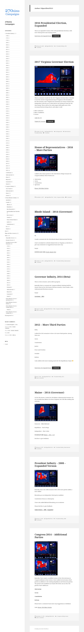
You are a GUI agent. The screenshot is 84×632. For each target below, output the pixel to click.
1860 (7, 77)
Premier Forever (9, 240)
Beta (6, 231)
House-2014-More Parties (45, 607)
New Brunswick (10, 209)
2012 (7, 163)
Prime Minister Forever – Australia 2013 (11, 299)
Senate (7, 195)
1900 (7, 99)
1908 (7, 104)
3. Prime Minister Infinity (10, 197)
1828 (7, 58)
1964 (7, 136)
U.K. (7, 226)
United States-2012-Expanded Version (43, 368)
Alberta (8, 204)
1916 (7, 108)
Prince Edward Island (11, 219)
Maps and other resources (11, 233)
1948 (7, 127)
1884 (7, 90)
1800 (7, 42)
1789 (8, 246)
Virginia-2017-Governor (40, 121)
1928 (7, 115)
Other (6, 235)
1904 (7, 102)
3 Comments (39, 448)
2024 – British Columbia (13, 330)
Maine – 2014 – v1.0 (49, 435)
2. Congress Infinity (9, 186)
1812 (7, 49)
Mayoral (8, 179)
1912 (7, 106)
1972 (7, 140)
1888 (7, 92)
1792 (7, 38)
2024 (7, 170)
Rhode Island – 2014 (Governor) (53, 211)
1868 (7, 81)
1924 (7, 113)
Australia (8, 200)
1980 (7, 145)
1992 (7, 152)
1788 (7, 35)
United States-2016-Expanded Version (43, 36)
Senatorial (8, 181)
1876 (7, 86)
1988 (7, 150)
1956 (7, 131)
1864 (7, 79)
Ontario (8, 217)
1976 (7, 143)
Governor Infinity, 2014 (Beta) (52, 276)
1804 (7, 45)
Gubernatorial (9, 175)
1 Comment (38, 47)
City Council (8, 188)
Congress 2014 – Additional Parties (51, 536)
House (7, 177)
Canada (7, 202)
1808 (7, 47)
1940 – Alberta (12, 335)
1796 (7, 40)
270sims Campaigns (10, 23)
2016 (7, 165)
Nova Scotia (9, 215)
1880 (7, 88)
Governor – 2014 (39, 296)
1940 (7, 122)
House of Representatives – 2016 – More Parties (54, 149)
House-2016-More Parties (42, 188)
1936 (7, 120)
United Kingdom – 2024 (12, 324)
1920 (7, 111)
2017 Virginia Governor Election (54, 61)
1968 (7, 138)
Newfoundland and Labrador (13, 211)
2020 (7, 168)
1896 (7, 97)
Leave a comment (40, 310)
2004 (7, 159)
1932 (7, 118)
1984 (7, 147)
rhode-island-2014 (51, 252)
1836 (7, 63)
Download (56, 36)
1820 (7, 54)
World (7, 184)
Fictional (9, 287)
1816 (7, 51)
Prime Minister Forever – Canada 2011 (11, 312)
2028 (8, 332)
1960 (7, 134)
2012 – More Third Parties (50, 324)
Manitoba (9, 207)
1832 (7, 61)
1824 (7, 56)
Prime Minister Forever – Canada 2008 (11, 306)
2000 (7, 156)
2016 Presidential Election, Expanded (51, 24)
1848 (7, 70)
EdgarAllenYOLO (49, 46)
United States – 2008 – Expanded (44, 509)
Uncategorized (8, 315)
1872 (7, 83)
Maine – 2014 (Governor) (49, 392)
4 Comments (39, 520)
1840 (7, 65)
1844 (7, 67)
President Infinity (38, 133)
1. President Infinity (9, 33)
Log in (6, 344)
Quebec (8, 222)
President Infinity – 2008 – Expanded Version (50, 464)
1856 (7, 74)
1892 (7, 95)
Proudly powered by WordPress (42, 628)
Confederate (8, 172)
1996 (7, 154)
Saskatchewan (10, 224)
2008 (7, 161)
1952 (7, 129)
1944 (7, 124)
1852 (7, 72)
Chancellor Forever (10, 238)
